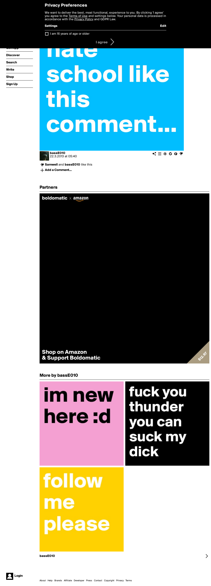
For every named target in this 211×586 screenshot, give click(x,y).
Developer (79, 580)
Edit (163, 26)
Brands (58, 580)
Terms (128, 580)
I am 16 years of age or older (69, 34)
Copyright (109, 580)
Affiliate (68, 580)
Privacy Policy (83, 19)
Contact (98, 580)
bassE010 (57, 153)
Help (50, 580)
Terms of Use (78, 16)
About (43, 580)
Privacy (120, 580)
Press (89, 580)
